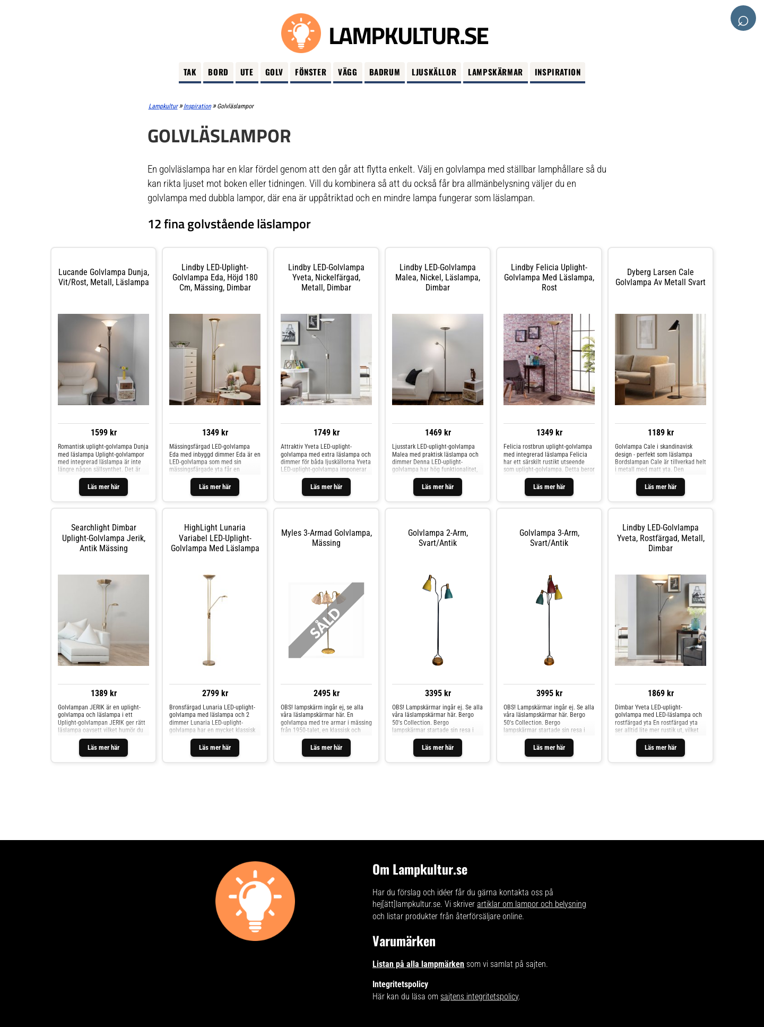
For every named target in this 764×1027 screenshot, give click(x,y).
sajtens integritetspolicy (479, 996)
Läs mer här (103, 487)
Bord (218, 72)
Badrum (385, 72)
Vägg (347, 72)
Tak (190, 72)
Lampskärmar (495, 72)
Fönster (310, 72)
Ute (247, 72)
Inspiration (558, 72)
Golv (274, 72)
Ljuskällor (434, 72)
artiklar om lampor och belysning (531, 904)
